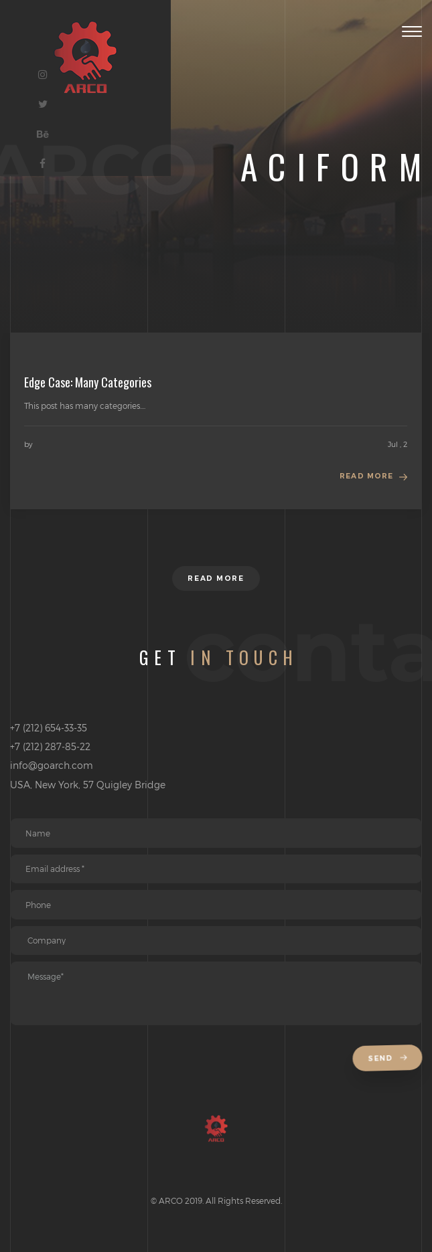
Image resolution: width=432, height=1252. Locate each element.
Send (389, 1059)
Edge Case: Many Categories (87, 382)
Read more (366, 476)
